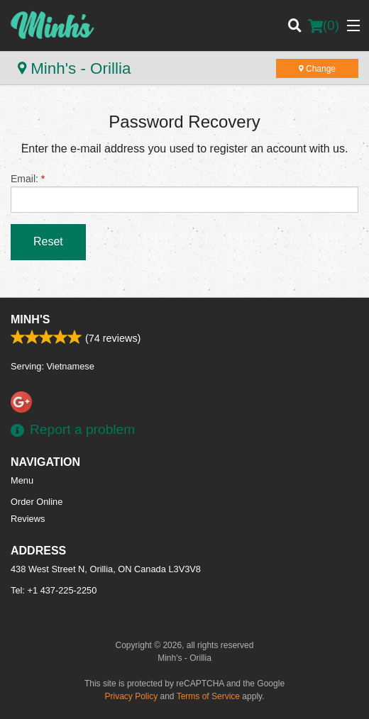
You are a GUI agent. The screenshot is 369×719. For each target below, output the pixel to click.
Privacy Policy (131, 696)
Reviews (28, 518)
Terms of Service (208, 696)
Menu (22, 480)
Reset (48, 241)
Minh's (30, 319)
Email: (184, 193)
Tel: (54, 590)
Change (317, 69)
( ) (323, 25)
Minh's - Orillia (74, 68)
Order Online (36, 501)
